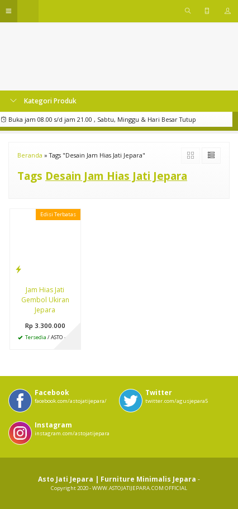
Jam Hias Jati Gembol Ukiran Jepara (45, 300)
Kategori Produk (43, 101)
